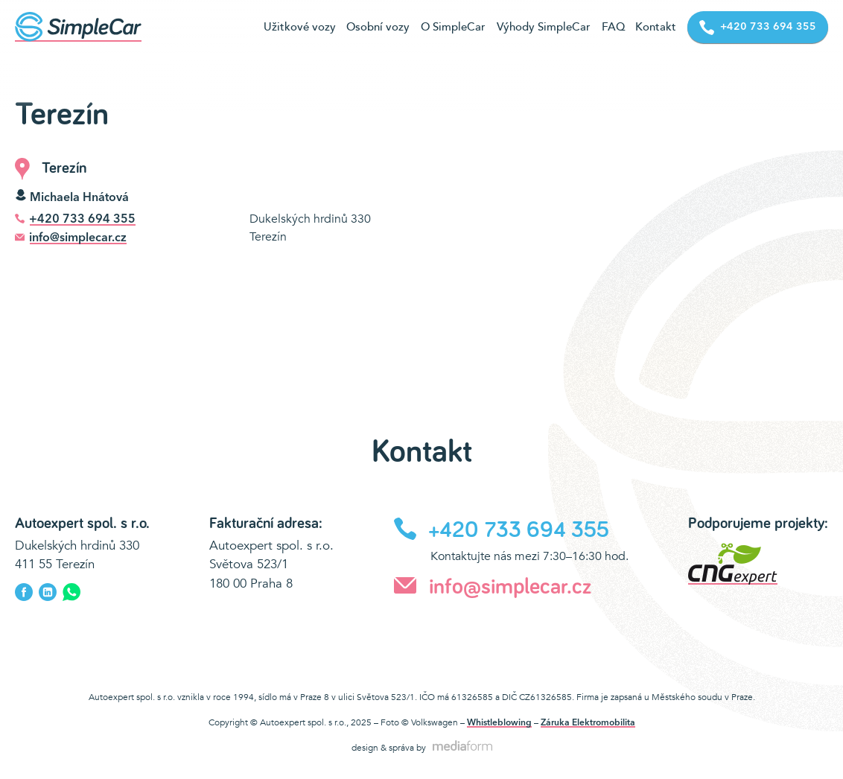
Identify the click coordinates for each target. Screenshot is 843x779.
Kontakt (655, 26)
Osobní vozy (378, 26)
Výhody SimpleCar (544, 26)
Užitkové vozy (300, 26)
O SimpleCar (453, 26)
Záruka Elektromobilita (588, 723)
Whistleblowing (499, 723)
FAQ (613, 26)
